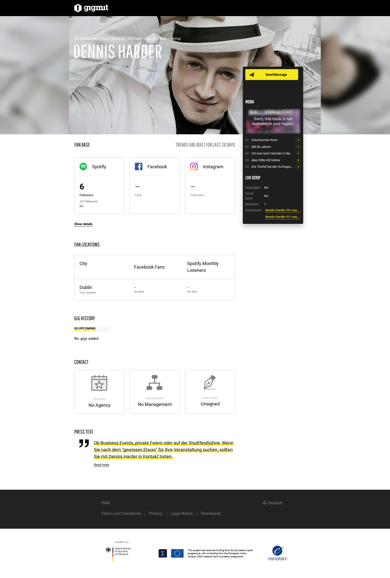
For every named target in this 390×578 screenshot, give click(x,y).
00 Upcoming (85, 328)
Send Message (276, 74)
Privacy (155, 513)
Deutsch (275, 503)
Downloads (211, 513)
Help (105, 502)
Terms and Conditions (121, 513)
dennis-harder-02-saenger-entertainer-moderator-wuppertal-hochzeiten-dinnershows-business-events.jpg (282, 210)
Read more (101, 465)
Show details (83, 224)
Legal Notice (181, 513)
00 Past (104, 328)
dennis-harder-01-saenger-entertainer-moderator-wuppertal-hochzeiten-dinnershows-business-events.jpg (282, 217)
